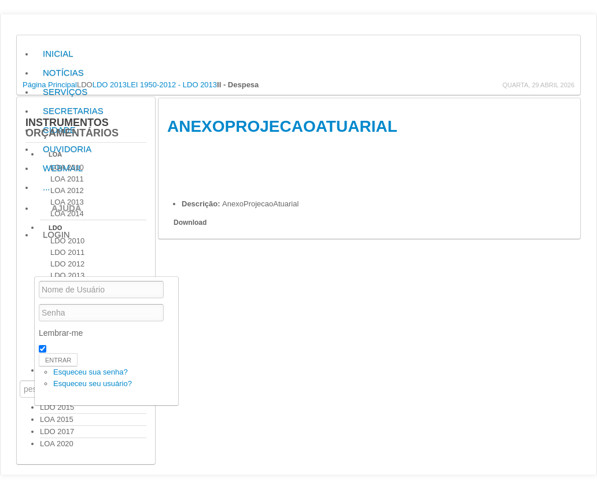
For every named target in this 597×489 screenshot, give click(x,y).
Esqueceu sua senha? (90, 372)
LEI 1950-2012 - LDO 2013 (172, 84)
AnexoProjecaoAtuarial (282, 126)
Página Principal (50, 84)
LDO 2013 (110, 84)
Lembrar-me (61, 333)
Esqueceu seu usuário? (92, 383)
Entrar (58, 360)
